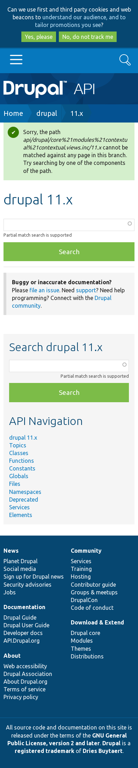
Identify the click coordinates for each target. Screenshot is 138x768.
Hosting (81, 576)
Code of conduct (92, 608)
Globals (18, 476)
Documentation (24, 607)
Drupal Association (28, 674)
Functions (21, 461)
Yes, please (39, 37)
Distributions (87, 656)
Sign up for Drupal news (34, 576)
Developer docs (23, 633)
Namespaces (25, 492)
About (12, 655)
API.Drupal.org (22, 640)
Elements (20, 515)
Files (14, 484)
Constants (22, 468)
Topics (17, 445)
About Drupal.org (25, 681)
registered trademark (44, 751)
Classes (18, 453)
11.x (76, 113)
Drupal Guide (20, 617)
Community (86, 550)
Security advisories (27, 584)
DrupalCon (84, 600)
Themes (81, 648)
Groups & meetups (94, 592)
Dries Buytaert (103, 751)
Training (81, 569)
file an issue (44, 290)
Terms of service (25, 689)
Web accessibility (25, 666)
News (11, 550)
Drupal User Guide (26, 625)
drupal (46, 113)
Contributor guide (93, 584)
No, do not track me (87, 37)
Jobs (10, 592)
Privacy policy (21, 697)
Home (13, 113)
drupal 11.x (23, 437)
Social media (20, 569)
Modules (82, 640)
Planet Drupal (20, 561)
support (86, 290)
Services (19, 507)
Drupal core (85, 633)
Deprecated (23, 499)
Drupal (111, 743)
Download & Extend (97, 622)
